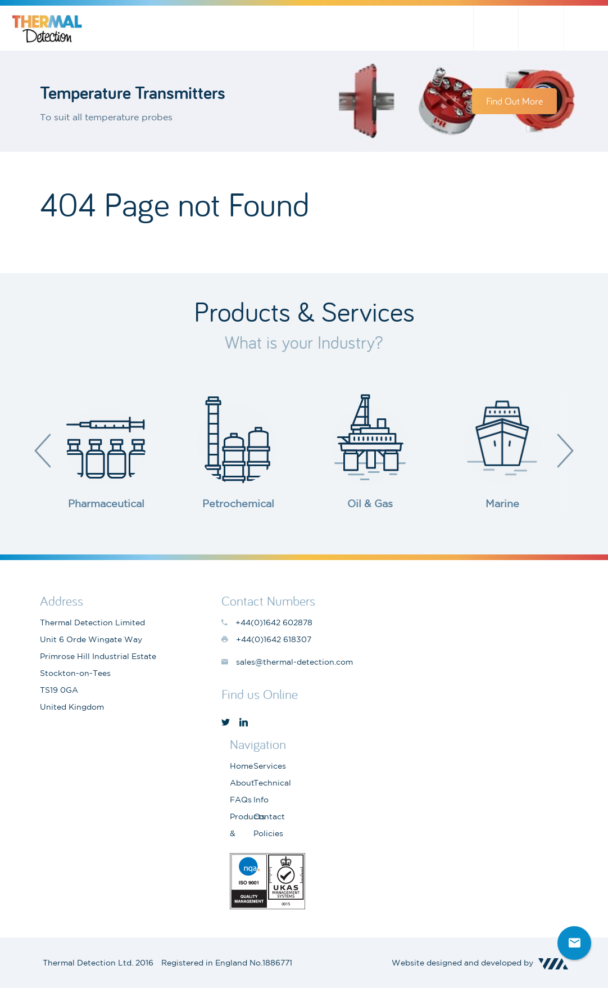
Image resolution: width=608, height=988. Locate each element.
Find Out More (514, 100)
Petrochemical (238, 503)
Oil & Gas (370, 503)
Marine (502, 503)
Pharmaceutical (106, 503)
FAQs (241, 799)
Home (241, 765)
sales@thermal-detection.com (540, 28)
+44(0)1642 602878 (585, 28)
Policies (268, 833)
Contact (269, 816)
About (242, 782)
